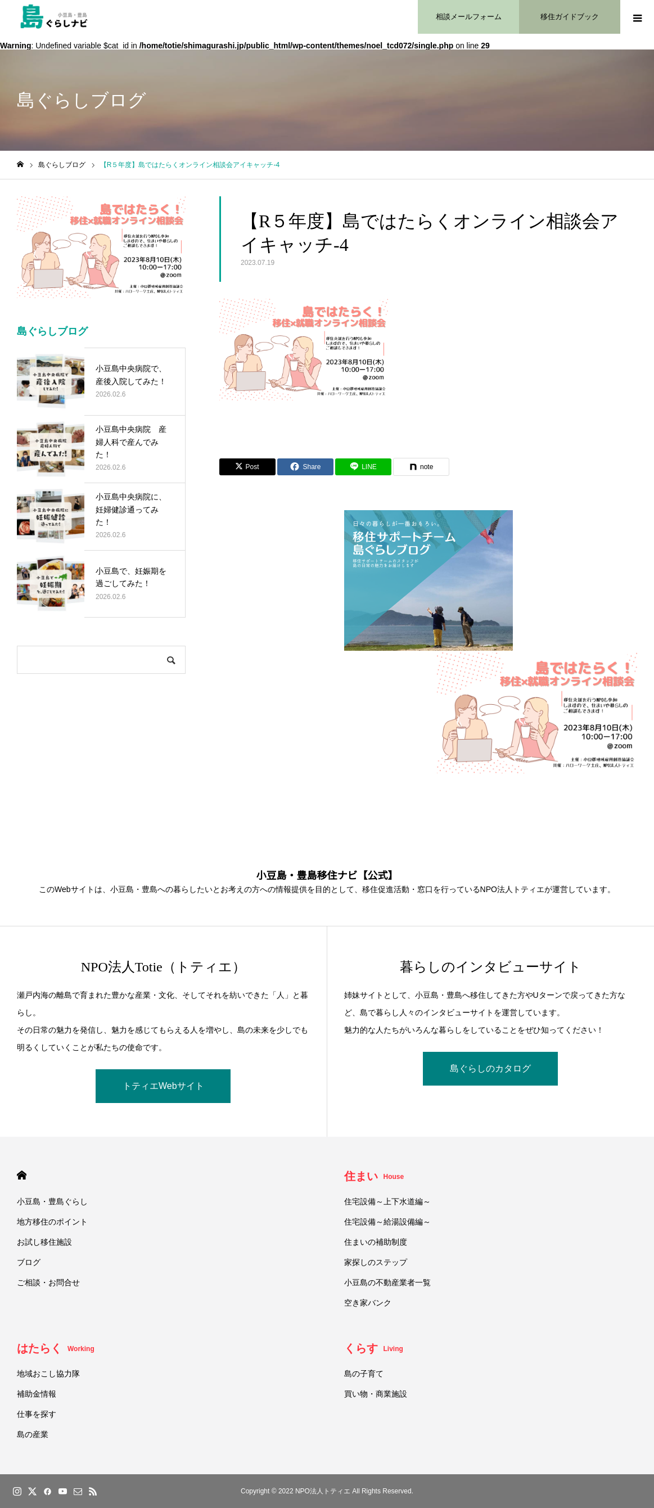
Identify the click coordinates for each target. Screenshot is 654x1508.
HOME (21, 1175)
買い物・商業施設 (375, 1393)
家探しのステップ (375, 1262)
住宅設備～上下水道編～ (387, 1201)
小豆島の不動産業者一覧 (387, 1282)
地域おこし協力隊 (48, 1373)
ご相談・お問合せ (48, 1282)
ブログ (28, 1262)
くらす (373, 1348)
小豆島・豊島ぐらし (52, 1201)
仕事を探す (36, 1414)
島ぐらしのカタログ (490, 1068)
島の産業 (32, 1434)
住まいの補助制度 (375, 1241)
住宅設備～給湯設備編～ (387, 1221)
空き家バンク (367, 1302)
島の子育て (364, 1373)
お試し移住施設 (44, 1241)
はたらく (55, 1348)
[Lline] (363, 466)
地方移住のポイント (52, 1221)
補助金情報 (36, 1393)
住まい (374, 1176)
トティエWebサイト (163, 1086)
